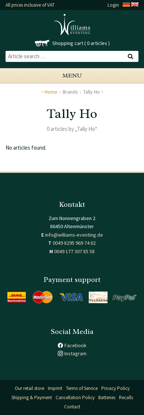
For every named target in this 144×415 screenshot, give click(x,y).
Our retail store (29, 388)
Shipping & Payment (31, 397)
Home (51, 91)
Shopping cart (67, 43)
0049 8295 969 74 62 (74, 243)
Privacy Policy (115, 388)
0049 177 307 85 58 (74, 251)
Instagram (75, 353)
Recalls (126, 397)
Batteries (106, 397)
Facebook (75, 345)
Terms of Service (82, 388)
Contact (72, 407)
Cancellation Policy (75, 397)
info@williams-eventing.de (74, 234)
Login (113, 5)
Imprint (55, 388)
